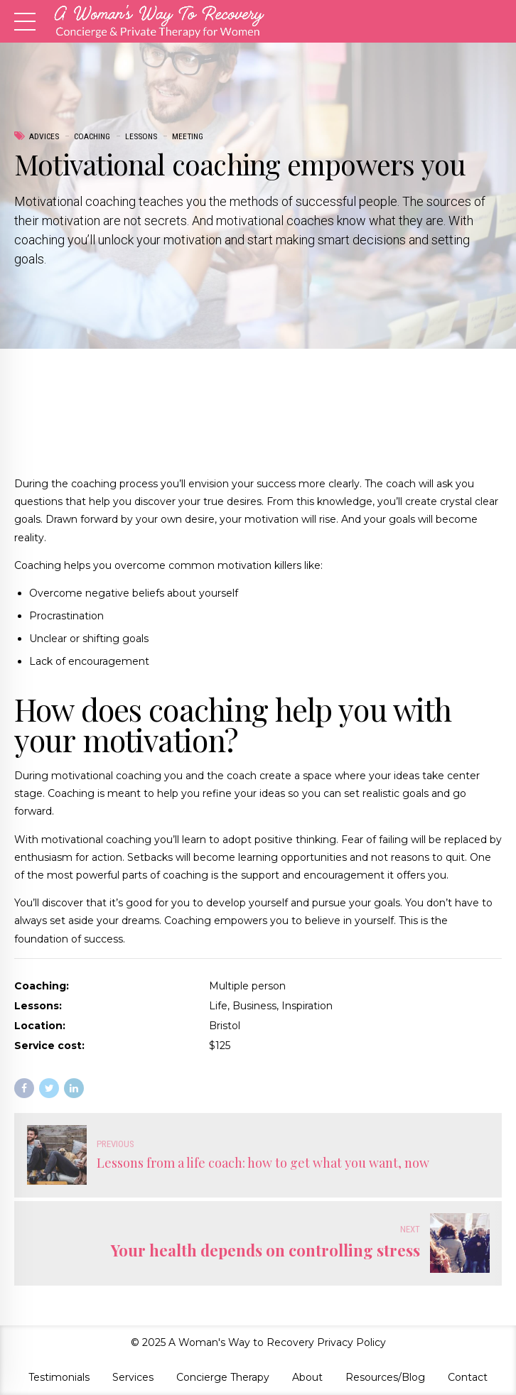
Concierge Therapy (222, 1377)
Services (133, 1377)
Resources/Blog (385, 1377)
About (307, 1377)
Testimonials (59, 1377)
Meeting (187, 136)
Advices (44, 136)
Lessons (141, 136)
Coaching (92, 136)
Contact (468, 1377)
